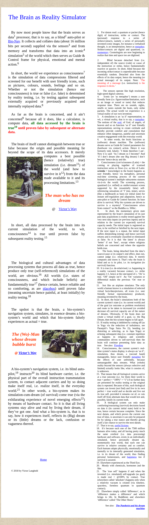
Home (43, 459)
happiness (132, 457)
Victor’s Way (68, 209)
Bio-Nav (14, 41)
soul (119, 122)
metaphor (139, 46)
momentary (102, 52)
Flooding (118, 345)
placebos (49, 288)
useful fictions (121, 425)
